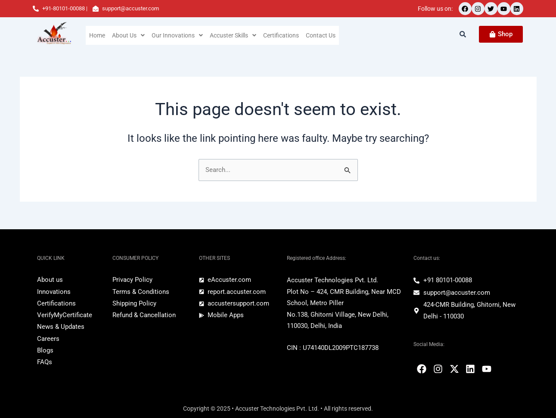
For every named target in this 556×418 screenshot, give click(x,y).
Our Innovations (178, 35)
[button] (129, 35)
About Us (128, 35)
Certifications (284, 35)
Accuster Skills (235, 35)
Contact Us (324, 35)
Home (97, 35)
